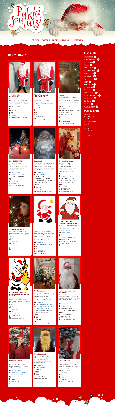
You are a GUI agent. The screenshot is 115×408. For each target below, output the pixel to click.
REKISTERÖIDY (77, 40)
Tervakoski (51, 306)
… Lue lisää (25, 103)
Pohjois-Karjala (89, 93)
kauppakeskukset (40, 306)
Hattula (49, 304)
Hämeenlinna (66, 108)
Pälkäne (20, 374)
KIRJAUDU (65, 40)
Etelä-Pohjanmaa (90, 59)
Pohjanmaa (88, 90)
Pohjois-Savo (88, 98)
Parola (24, 174)
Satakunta (88, 101)
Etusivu (35, 40)
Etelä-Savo (88, 62)
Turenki (49, 244)
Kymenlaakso (89, 79)
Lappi (86, 81)
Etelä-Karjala (88, 57)
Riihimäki (15, 241)
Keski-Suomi (88, 73)
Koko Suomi (88, 76)
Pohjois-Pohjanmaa (91, 95)
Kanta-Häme (16, 106)
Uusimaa (87, 104)
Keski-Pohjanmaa (90, 70)
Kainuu (87, 65)
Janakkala (12, 374)
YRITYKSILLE (44, 308)
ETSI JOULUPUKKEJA (49, 40)
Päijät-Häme (88, 84)
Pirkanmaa (88, 87)
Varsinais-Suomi (89, 106)
